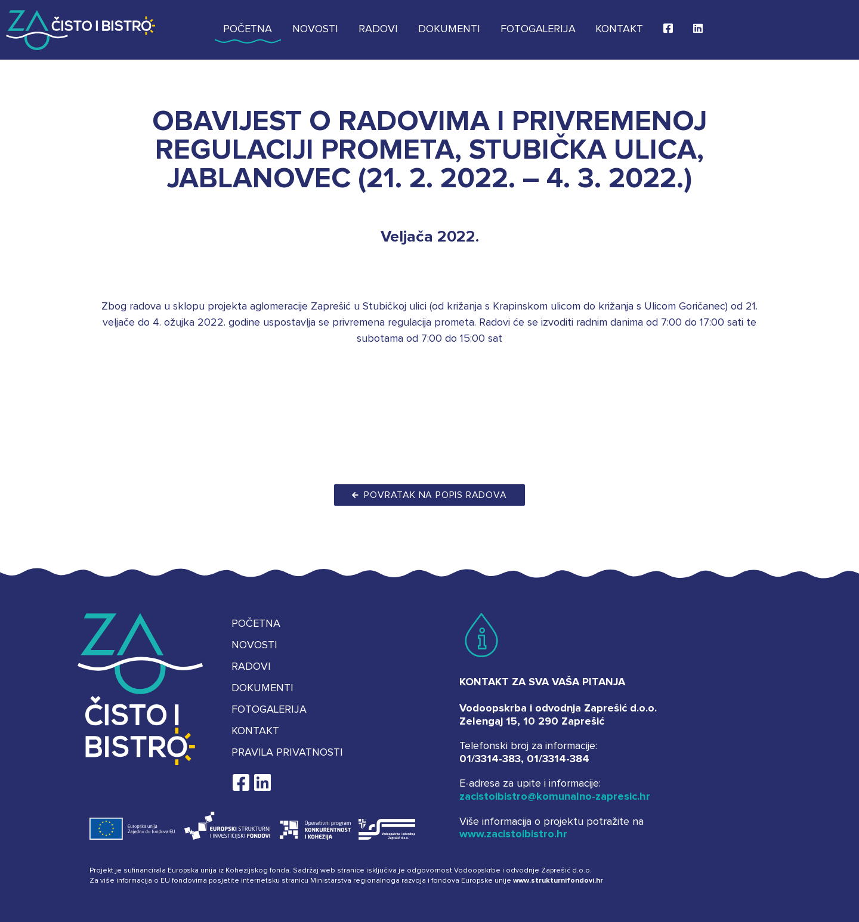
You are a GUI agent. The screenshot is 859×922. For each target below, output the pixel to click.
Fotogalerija (538, 29)
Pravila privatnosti (287, 752)
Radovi (378, 29)
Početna (247, 29)
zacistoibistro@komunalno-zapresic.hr (554, 796)
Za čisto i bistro (80, 30)
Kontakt (619, 29)
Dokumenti (449, 29)
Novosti (315, 29)
